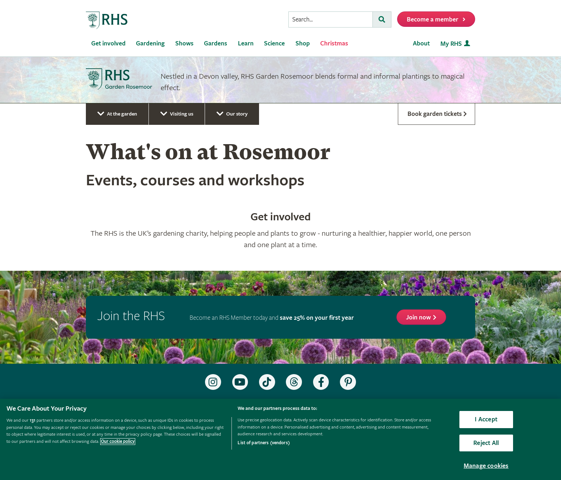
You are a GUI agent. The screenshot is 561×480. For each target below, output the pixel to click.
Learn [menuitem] (246, 43)
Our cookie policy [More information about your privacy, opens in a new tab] (118, 441)
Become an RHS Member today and (272, 318)
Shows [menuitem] (184, 43)
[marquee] (280, 80)
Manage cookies (486, 466)
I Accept (486, 419)
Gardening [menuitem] (150, 43)
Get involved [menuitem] (108, 43)
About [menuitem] (421, 43)
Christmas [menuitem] (334, 43)
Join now (418, 317)
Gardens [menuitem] (215, 43)
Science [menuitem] (274, 43)
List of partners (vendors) (263, 443)
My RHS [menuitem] (451, 44)
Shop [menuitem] (303, 43)
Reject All (486, 443)
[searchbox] (330, 19)
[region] (280, 439)
